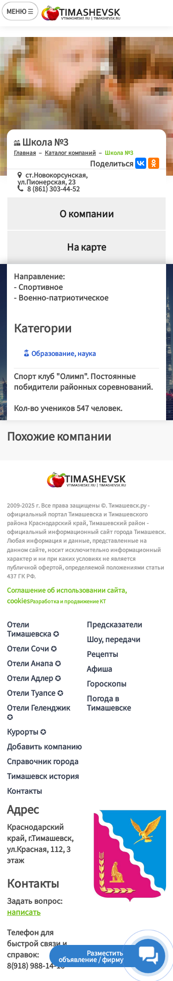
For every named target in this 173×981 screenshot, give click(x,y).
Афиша (99, 668)
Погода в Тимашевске (109, 702)
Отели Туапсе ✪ (35, 692)
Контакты (24, 790)
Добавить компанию (44, 746)
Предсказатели (114, 624)
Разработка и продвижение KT (68, 601)
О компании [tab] (87, 213)
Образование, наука (59, 353)
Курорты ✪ (26, 731)
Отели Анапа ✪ (34, 663)
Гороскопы (106, 683)
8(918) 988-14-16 (36, 965)
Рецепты (102, 653)
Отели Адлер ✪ (34, 677)
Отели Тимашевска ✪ (33, 628)
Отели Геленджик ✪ (38, 712)
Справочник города (42, 761)
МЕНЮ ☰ (20, 11)
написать (24, 911)
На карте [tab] (86, 246)
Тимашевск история (43, 775)
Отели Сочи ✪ (32, 648)
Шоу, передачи (113, 639)
